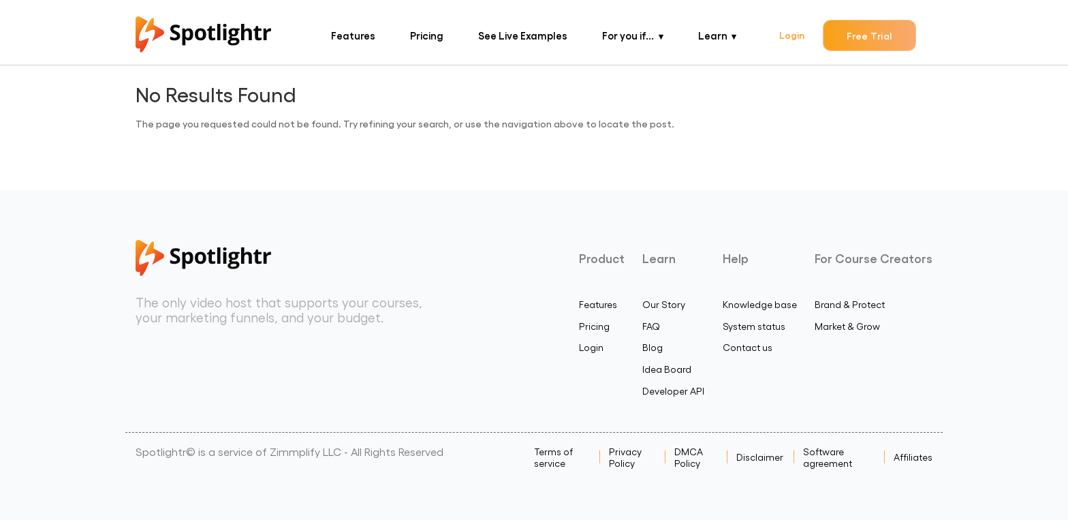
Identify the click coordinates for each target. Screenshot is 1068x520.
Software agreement (827, 457)
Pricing (426, 35)
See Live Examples (522, 35)
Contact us (747, 347)
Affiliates (913, 457)
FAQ (651, 326)
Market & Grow (847, 326)
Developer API (673, 391)
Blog (652, 347)
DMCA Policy (688, 457)
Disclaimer (759, 457)
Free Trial (869, 35)
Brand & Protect (850, 304)
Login (791, 34)
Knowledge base (760, 304)
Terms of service (553, 457)
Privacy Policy (625, 457)
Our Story (663, 304)
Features (353, 35)
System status (754, 326)
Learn (712, 35)
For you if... (628, 35)
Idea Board (666, 369)
